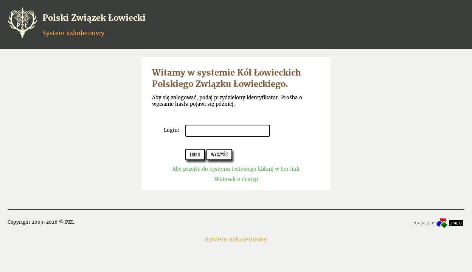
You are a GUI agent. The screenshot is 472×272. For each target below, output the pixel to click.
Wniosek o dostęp (236, 179)
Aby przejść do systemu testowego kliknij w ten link (236, 169)
